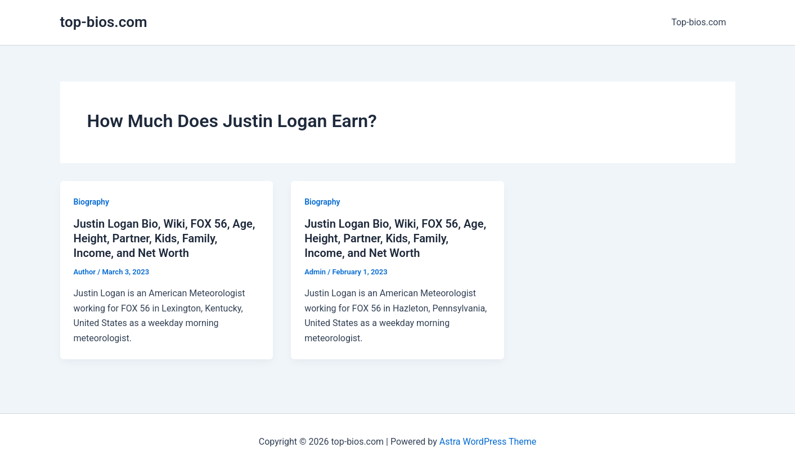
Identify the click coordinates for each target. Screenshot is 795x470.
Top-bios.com (698, 22)
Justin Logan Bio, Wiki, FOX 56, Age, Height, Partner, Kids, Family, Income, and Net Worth (164, 238)
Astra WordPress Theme (487, 441)
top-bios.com (103, 21)
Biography (91, 201)
